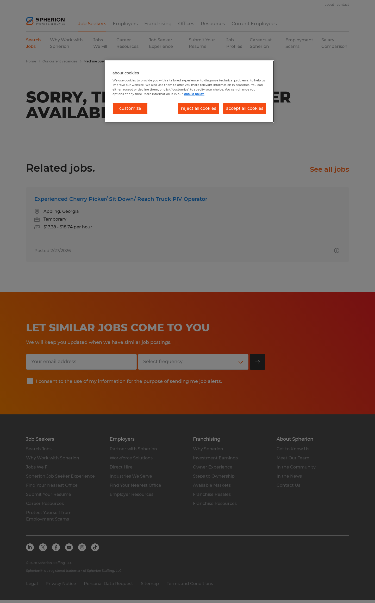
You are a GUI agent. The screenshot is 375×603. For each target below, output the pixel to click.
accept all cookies (244, 108)
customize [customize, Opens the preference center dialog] (130, 108)
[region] (189, 91)
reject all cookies (198, 108)
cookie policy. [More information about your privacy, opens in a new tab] (194, 94)
